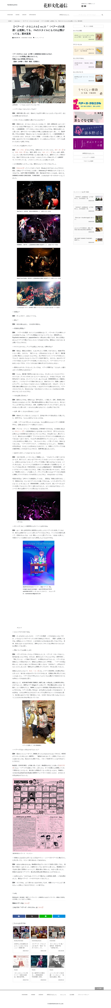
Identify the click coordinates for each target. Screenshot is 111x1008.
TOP (99, 988)
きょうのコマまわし (78, 58)
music (30, 37)
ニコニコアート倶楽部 (88, 157)
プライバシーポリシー (83, 994)
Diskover (19, 168)
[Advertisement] (39, 45)
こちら (26, 903)
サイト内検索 (89, 26)
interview (10, 14)
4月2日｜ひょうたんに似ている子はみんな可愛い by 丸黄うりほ (84, 36)
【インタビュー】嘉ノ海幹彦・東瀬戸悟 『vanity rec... (57, 946)
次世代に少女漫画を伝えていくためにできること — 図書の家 (21, 946)
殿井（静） (58, 150)
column (24, 14)
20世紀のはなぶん (64, 14)
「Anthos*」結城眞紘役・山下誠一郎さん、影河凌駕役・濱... (84, 197)
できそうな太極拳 (88, 161)
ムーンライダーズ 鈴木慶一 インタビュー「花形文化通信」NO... (57, 975)
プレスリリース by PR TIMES (81, 192)
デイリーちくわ (77, 44)
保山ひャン (18, 431)
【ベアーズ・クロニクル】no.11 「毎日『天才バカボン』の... (39, 946)
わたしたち (63, 994)
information (33, 14)
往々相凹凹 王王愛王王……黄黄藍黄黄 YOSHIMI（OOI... (38, 975)
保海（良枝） (19, 152)
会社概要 (72, 994)
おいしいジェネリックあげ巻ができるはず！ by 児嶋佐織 (84, 50)
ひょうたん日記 (77, 30)
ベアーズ (41, 37)
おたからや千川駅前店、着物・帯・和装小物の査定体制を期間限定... (84, 228)
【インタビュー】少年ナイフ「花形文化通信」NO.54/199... (21, 975)
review (18, 14)
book (15, 940)
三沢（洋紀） (21, 150)
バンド (36, 37)
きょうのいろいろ (78, 72)
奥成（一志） (33, 671)
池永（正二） (46, 152)
